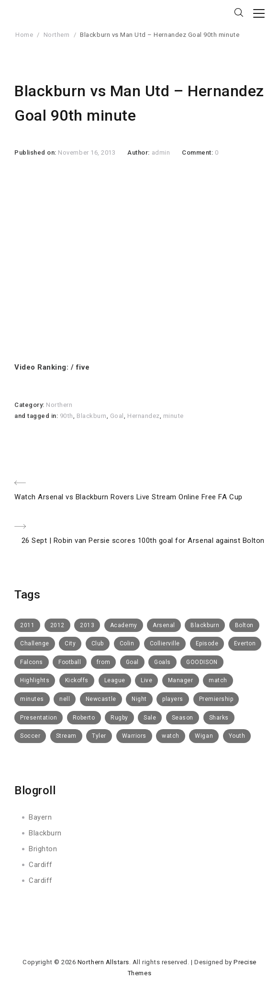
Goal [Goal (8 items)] (132, 662)
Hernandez (143, 415)
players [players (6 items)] (172, 699)
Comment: (198, 152)
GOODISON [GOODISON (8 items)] (201, 662)
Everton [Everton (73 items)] (245, 643)
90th (66, 415)
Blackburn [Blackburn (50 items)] (204, 625)
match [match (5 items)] (218, 680)
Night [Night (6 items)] (139, 699)
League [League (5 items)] (114, 680)
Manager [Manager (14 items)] (180, 680)
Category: (30, 404)
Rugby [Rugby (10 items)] (119, 717)
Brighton (43, 849)
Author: (139, 152)
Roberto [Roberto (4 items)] (84, 717)
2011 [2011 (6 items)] (27, 625)
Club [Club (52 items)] (97, 643)
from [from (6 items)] (103, 662)
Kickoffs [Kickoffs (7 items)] (77, 680)
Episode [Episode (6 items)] (207, 643)
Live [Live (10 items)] (146, 680)
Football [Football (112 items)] (69, 662)
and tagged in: (37, 415)
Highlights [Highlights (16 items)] (34, 680)
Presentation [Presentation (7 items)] (38, 717)
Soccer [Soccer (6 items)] (30, 736)
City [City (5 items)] (70, 643)
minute (173, 415)
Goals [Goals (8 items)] (162, 662)
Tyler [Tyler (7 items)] (99, 736)
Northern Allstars (103, 962)
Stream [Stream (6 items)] (66, 736)
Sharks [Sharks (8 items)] (219, 717)
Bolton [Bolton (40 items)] (244, 625)
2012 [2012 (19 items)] (57, 625)
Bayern (40, 817)
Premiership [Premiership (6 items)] (216, 699)
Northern (57, 34)
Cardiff (41, 864)
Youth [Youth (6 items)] (237, 736)
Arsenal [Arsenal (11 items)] (164, 625)
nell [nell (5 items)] (64, 699)
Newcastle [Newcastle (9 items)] (101, 699)
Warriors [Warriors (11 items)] (134, 736)
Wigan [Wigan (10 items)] (204, 736)
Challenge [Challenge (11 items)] (34, 643)
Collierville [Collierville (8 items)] (165, 643)
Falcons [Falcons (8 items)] (31, 662)
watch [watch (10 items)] (170, 736)
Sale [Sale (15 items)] (150, 717)
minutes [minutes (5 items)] (32, 699)
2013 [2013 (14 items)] (87, 625)
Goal (117, 415)
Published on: (36, 152)
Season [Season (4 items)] (182, 717)
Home (24, 34)
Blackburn (92, 415)
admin (161, 152)
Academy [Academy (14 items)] (123, 625)
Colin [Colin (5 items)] (127, 643)
